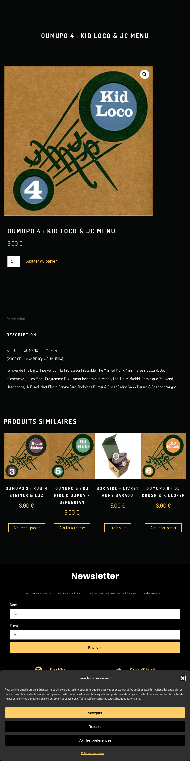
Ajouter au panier (41, 261)
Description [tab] (15, 318)
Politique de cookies (92, 753)
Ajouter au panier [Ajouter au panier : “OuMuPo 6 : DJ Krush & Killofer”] (163, 527)
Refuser (95, 726)
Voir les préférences (95, 740)
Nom (13, 604)
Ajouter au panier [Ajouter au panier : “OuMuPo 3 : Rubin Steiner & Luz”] (27, 527)
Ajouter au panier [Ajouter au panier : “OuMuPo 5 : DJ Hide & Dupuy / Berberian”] (72, 527)
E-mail (14, 625)
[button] (182, 678)
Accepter (95, 713)
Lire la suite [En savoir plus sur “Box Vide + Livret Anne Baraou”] (118, 527)
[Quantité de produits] (13, 261)
